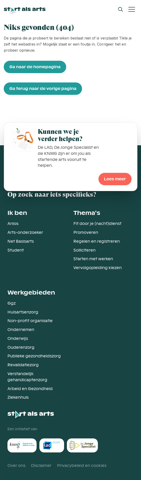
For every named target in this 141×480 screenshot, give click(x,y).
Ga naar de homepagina (35, 66)
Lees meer (115, 179)
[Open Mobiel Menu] (131, 9)
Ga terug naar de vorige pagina (42, 88)
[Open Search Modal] (120, 9)
